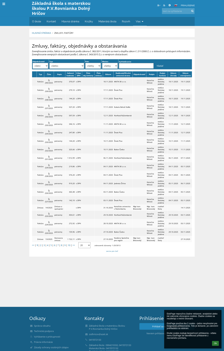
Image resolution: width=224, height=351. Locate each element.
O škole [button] (36, 21)
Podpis (151, 74)
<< (33, 245)
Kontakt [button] (51, 21)
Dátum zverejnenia (185, 74)
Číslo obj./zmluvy (88, 74)
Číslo (49, 74)
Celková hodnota (70, 74)
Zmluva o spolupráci (58, 207)
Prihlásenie (188, 5)
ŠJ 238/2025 (49, 98)
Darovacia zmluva (58, 239)
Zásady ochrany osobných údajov (51, 347)
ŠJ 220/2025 (49, 231)
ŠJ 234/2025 (49, 132)
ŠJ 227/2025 (49, 200)
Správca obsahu (42, 325)
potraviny (58, 81)
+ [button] (158, 5)
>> (73, 245)
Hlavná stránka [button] (70, 21)
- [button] (164, 5)
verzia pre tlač (112, 251)
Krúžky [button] (89, 21)
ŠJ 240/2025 (49, 81)
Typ (40, 74)
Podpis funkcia (162, 74)
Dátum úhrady (173, 74)
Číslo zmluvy (98, 74)
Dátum (108, 74)
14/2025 (48, 207)
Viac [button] (140, 21)
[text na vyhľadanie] (178, 11)
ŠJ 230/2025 (49, 183)
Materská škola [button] (107, 21)
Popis (59, 74)
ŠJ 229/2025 (49, 166)
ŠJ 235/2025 (49, 124)
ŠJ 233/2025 (49, 141)
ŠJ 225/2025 (49, 214)
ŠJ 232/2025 (49, 149)
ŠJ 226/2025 (49, 191)
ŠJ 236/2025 (49, 115)
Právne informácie (43, 342)
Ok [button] (215, 343)
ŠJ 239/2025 (49, 90)
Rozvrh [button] (126, 21)
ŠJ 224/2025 (49, 223)
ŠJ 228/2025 (49, 174)
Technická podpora (44, 331)
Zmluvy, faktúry (63, 32)
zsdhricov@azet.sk (98, 334)
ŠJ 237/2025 (49, 107)
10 (69, 245)
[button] (175, 5)
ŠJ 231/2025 (49, 157)
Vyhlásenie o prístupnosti (47, 336)
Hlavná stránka (41, 32)
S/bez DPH (78, 74)
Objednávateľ (139, 74)
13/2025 (48, 239)
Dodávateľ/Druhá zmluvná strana (123, 74)
